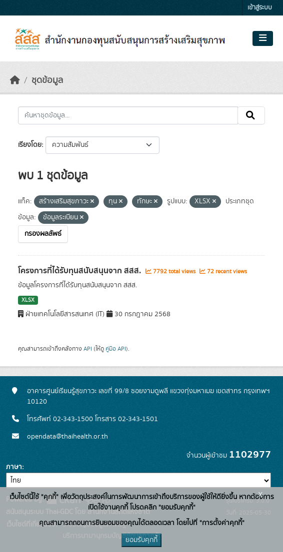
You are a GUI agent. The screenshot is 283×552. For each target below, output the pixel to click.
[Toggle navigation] (262, 38)
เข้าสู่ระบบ (260, 7)
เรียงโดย (30, 145)
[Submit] (251, 115)
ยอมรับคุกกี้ (142, 540)
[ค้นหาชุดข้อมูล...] (128, 115)
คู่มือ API (116, 348)
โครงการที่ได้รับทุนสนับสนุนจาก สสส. (80, 270)
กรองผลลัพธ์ (43, 234)
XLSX (28, 300)
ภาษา (14, 467)
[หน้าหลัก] (15, 80)
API (88, 348)
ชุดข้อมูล (47, 80)
